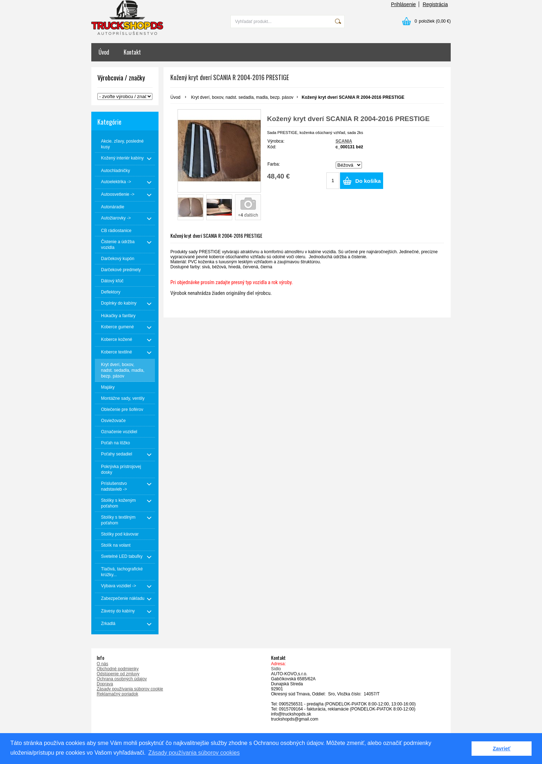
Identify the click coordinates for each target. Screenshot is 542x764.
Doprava (105, 683)
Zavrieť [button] (501, 748)
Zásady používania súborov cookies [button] (194, 753)
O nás (102, 663)
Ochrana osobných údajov (122, 678)
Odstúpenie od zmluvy (118, 673)
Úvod (103, 52)
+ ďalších (248, 215)
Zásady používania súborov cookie (130, 688)
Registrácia (435, 4)
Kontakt (132, 52)
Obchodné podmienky (118, 668)
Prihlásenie (403, 4)
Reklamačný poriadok (117, 693)
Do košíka (368, 181)
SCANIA (344, 141)
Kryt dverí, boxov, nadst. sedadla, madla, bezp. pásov (242, 97)
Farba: (273, 164)
